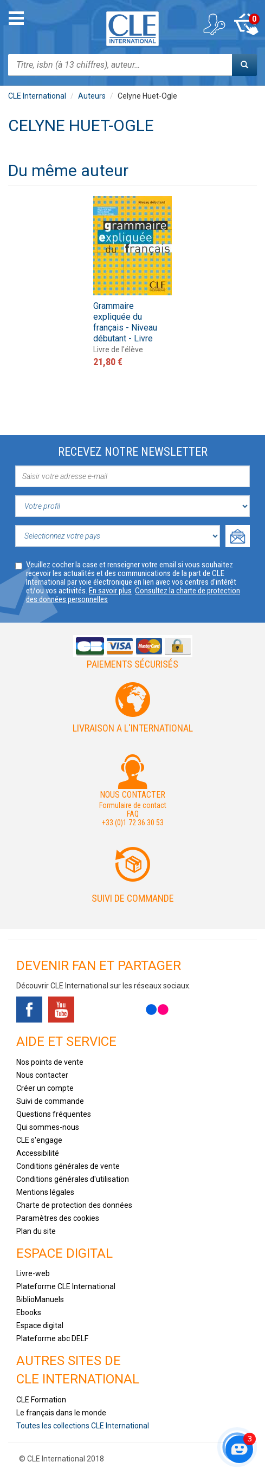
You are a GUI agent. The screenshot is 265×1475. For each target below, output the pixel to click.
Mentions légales (45, 1192)
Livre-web (33, 1273)
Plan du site (36, 1231)
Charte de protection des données (74, 1205)
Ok (237, 536)
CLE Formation (41, 1399)
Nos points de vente (49, 1062)
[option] (132, 282)
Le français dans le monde (61, 1412)
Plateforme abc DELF (52, 1338)
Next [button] (244, 251)
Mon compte (213, 24)
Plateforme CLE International (65, 1286)
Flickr (157, 1010)
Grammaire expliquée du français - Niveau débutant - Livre (125, 322)
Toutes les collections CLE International (82, 1425)
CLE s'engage (39, 1140)
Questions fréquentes (53, 1114)
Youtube (61, 1010)
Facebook (29, 1010)
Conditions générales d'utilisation (72, 1179)
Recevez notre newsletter (133, 451)
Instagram (125, 1010)
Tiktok (93, 1010)
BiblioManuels (40, 1299)
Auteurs (92, 96)
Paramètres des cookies (57, 1218)
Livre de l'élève (118, 349)
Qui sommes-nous (47, 1127)
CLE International (37, 96)
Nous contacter (42, 1075)
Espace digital (39, 1325)
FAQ (133, 814)
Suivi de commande (133, 898)
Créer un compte (45, 1088)
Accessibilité (37, 1153)
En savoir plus (110, 591)
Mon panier (246, 24)
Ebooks (28, 1312)
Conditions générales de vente (68, 1166)
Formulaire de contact (132, 805)
